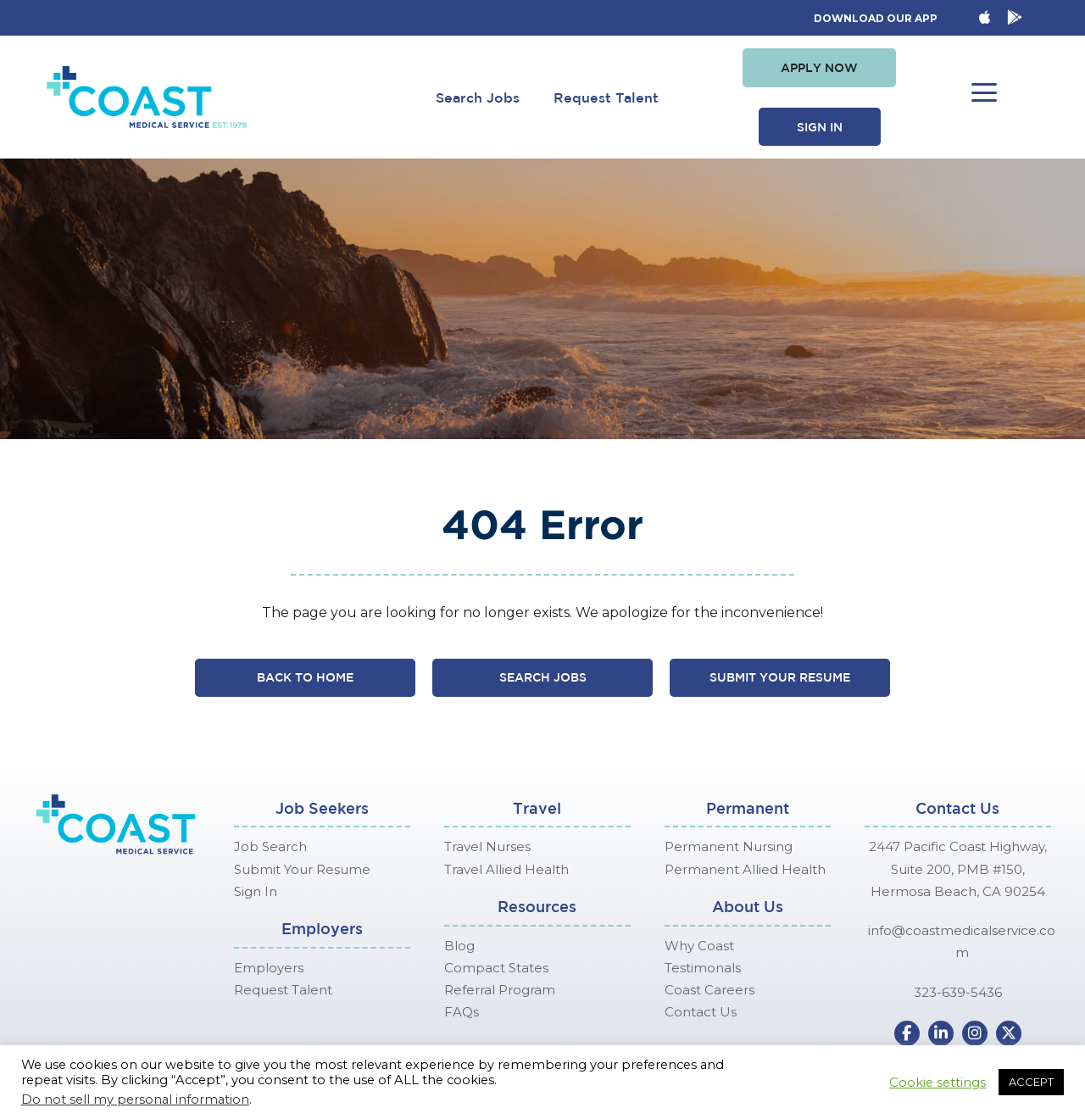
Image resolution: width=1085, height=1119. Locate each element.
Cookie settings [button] (937, 1082)
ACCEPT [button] (1031, 1081)
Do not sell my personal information (135, 1099)
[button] (819, 67)
